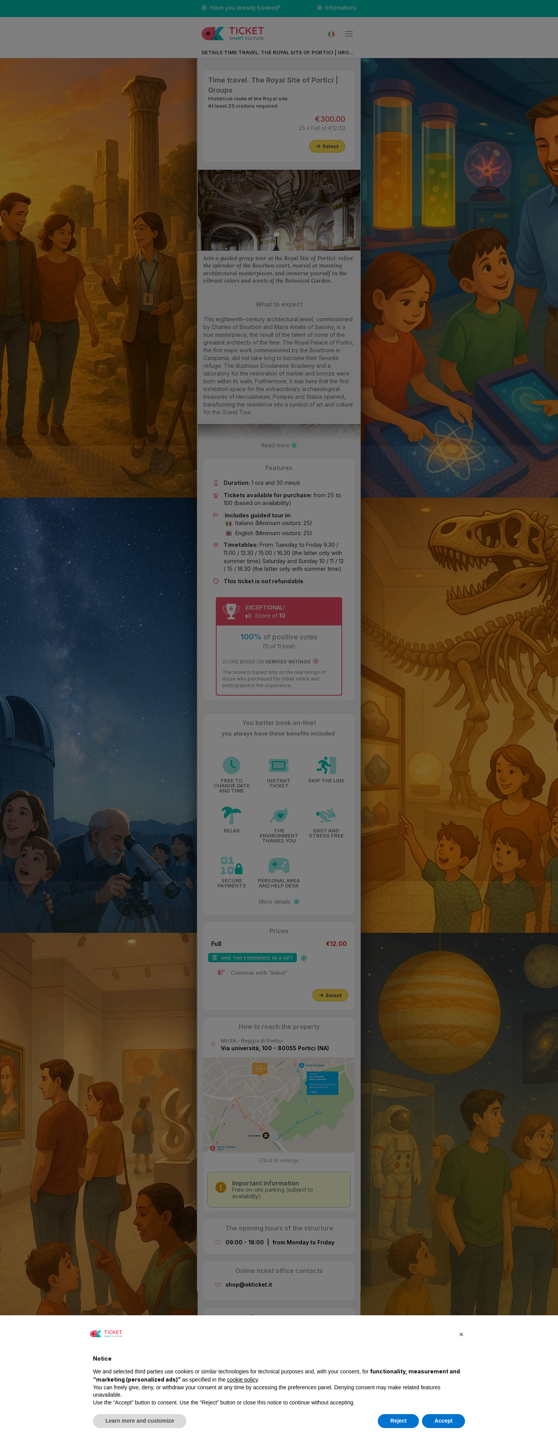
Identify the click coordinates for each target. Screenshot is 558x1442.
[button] (461, 1334)
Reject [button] (398, 1421)
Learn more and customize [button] (139, 1421)
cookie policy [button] (242, 1380)
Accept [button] (443, 1421)
